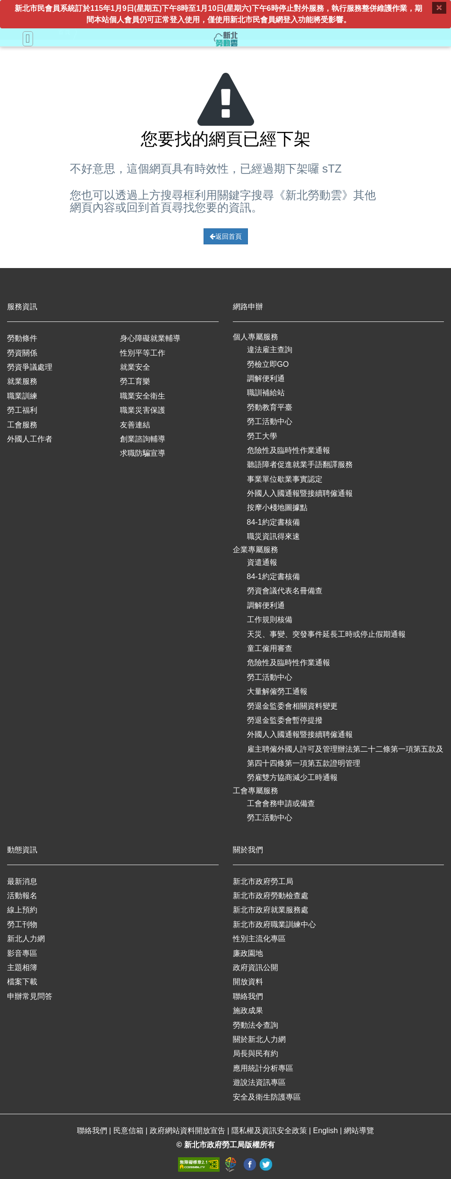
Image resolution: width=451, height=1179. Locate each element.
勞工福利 (22, 410)
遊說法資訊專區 (259, 1082)
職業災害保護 (142, 410)
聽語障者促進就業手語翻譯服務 (300, 464)
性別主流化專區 (259, 939)
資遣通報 (262, 562)
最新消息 (22, 881)
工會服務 (22, 425)
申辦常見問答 (29, 996)
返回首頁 (226, 236)
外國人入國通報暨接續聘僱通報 (300, 493)
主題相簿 (22, 967)
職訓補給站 (266, 393)
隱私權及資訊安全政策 (270, 1131)
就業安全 (135, 367)
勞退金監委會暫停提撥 (285, 720)
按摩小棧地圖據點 (277, 507)
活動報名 (22, 896)
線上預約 (22, 910)
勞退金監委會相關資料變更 (292, 706)
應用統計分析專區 (263, 1068)
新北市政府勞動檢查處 (270, 896)
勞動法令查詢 (255, 1025)
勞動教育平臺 (269, 407)
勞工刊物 (22, 924)
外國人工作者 (29, 439)
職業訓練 (22, 396)
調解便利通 (266, 378)
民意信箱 (129, 1131)
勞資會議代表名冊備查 (285, 591)
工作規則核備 (269, 620)
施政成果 (248, 1010)
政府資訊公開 (255, 967)
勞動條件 (22, 338)
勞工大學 (262, 436)
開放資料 (248, 982)
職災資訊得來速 (273, 536)
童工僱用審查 (269, 648)
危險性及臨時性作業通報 (288, 450)
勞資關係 (22, 353)
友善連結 (135, 425)
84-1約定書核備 (273, 522)
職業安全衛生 (142, 396)
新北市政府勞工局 (263, 881)
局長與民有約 (255, 1053)
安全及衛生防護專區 (267, 1097)
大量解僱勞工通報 (277, 691)
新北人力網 (26, 939)
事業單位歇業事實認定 (285, 479)
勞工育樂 (135, 381)
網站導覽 (359, 1131)
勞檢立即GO (268, 364)
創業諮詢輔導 (142, 439)
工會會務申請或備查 (281, 803)
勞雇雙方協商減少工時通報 (292, 777)
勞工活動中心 (269, 421)
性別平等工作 (142, 353)
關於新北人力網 (259, 1039)
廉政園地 (248, 953)
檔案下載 (22, 982)
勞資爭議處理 (29, 367)
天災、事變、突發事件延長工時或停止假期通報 (326, 634)
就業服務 (22, 381)
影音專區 (22, 953)
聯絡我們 (248, 996)
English (326, 1131)
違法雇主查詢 (269, 350)
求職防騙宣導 (142, 453)
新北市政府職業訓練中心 (274, 924)
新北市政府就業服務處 (270, 910)
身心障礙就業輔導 (150, 338)
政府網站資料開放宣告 (188, 1131)
